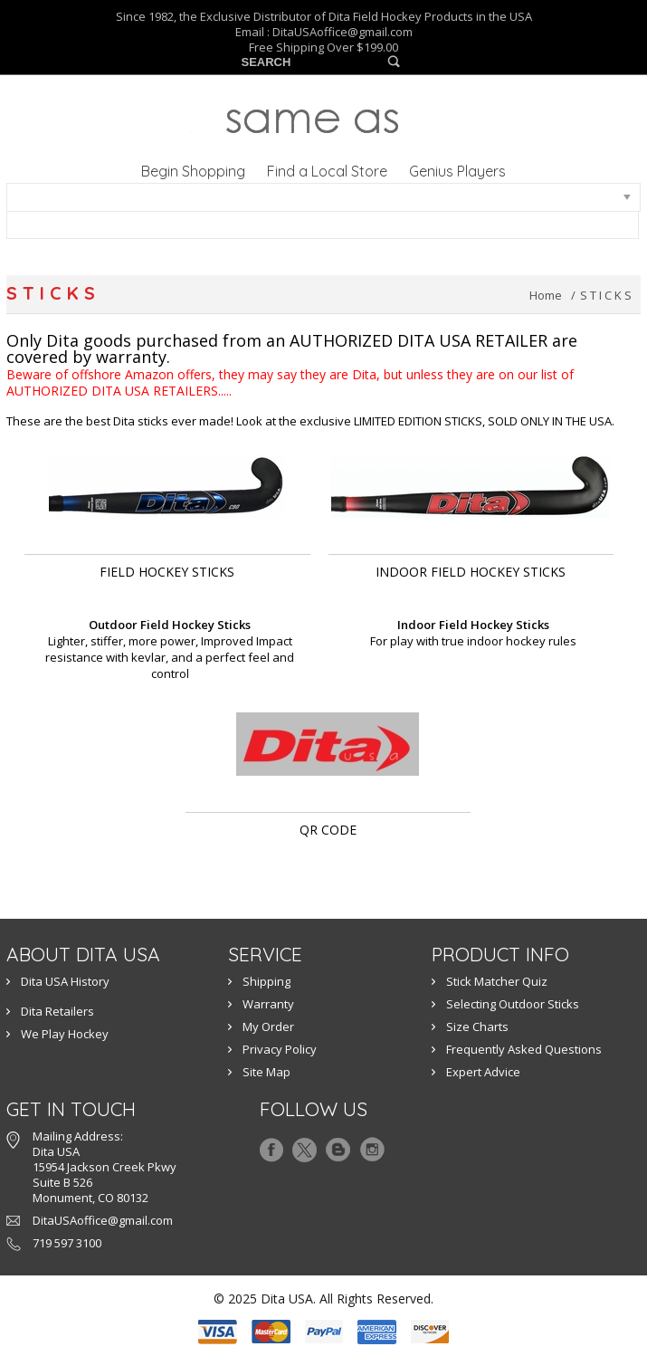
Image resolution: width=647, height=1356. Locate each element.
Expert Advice (483, 1072)
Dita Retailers (57, 1011)
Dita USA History (65, 981)
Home (545, 295)
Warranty (268, 1004)
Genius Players (457, 171)
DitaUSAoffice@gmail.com (342, 32)
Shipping (266, 981)
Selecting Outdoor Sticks (512, 1004)
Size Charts (477, 1026)
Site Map (266, 1072)
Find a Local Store (327, 171)
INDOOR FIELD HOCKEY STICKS (471, 571)
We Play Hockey (65, 1034)
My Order (268, 1026)
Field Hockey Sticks (167, 571)
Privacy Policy (280, 1049)
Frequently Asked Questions (524, 1049)
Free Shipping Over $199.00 (323, 47)
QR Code (328, 829)
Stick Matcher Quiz (496, 981)
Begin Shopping (193, 171)
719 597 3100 (67, 1243)
